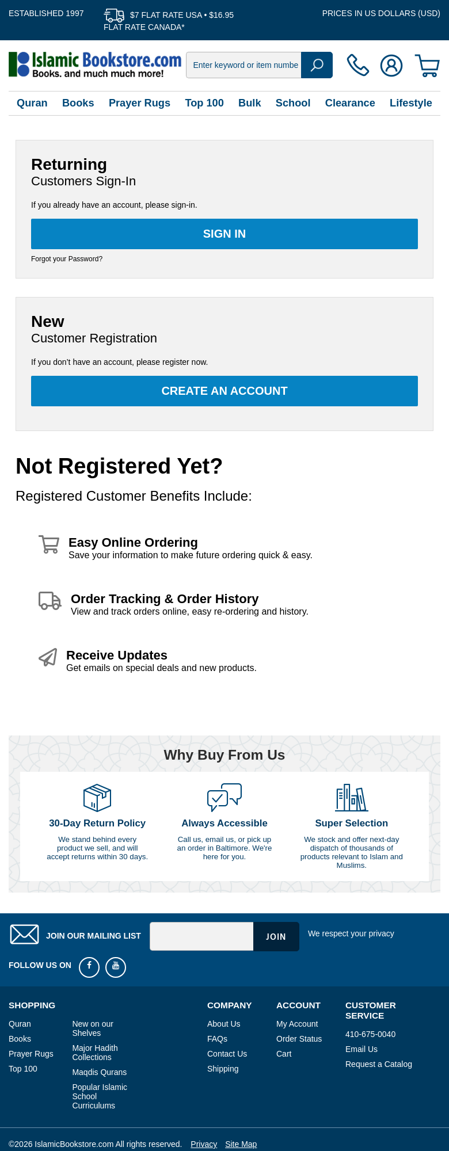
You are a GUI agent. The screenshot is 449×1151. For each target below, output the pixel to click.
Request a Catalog (378, 1064)
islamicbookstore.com (95, 64)
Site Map (241, 1144)
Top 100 (204, 103)
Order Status (299, 1038)
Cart (283, 1053)
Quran (32, 103)
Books (78, 103)
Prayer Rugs (139, 103)
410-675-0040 (370, 1034)
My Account (297, 1023)
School (293, 103)
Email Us (361, 1049)
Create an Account (224, 390)
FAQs (217, 1038)
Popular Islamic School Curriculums (99, 1096)
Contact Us (227, 1053)
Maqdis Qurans (99, 1072)
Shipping (223, 1068)
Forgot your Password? (66, 259)
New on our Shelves (92, 1028)
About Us (224, 1023)
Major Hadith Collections (94, 1052)
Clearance (350, 103)
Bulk (249, 103)
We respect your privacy (351, 933)
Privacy (204, 1144)
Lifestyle (411, 103)
